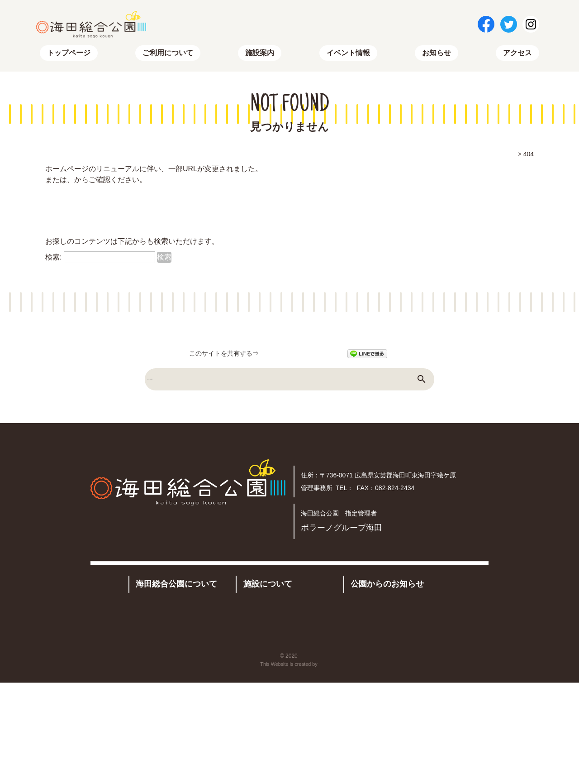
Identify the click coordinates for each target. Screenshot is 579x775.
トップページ (68, 54)
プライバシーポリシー (384, 723)
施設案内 (259, 54)
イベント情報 (348, 54)
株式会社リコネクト (318, 756)
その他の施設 (297, 663)
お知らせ (436, 54)
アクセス (517, 54)
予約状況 (257, 681)
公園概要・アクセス (168, 670)
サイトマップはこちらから (88, 212)
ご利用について (167, 54)
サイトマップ (139, 181)
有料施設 (256, 663)
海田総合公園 (299, 748)
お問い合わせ (245, 723)
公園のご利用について (172, 652)
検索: (53, 259)
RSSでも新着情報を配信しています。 (107, 227)
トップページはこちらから (88, 197)
